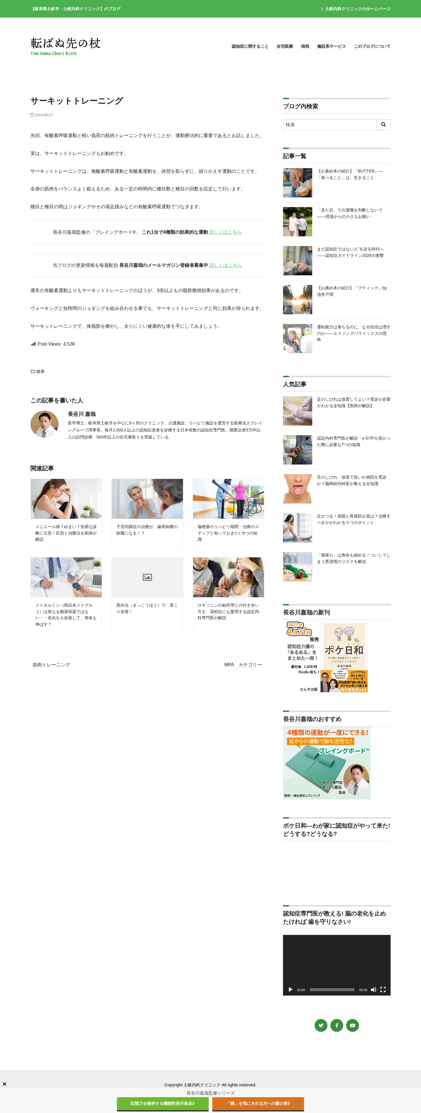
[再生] (291, 990)
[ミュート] (374, 990)
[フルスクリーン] (383, 990)
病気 (305, 46)
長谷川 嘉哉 (82, 414)
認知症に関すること (250, 46)
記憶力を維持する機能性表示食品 (163, 1103)
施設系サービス (331, 46)
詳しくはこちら (225, 232)
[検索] (337, 125)
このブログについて (372, 46)
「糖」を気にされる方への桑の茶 (258, 1103)
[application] (337, 965)
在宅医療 (285, 46)
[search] (383, 125)
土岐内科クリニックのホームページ (356, 8)
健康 (37, 371)
